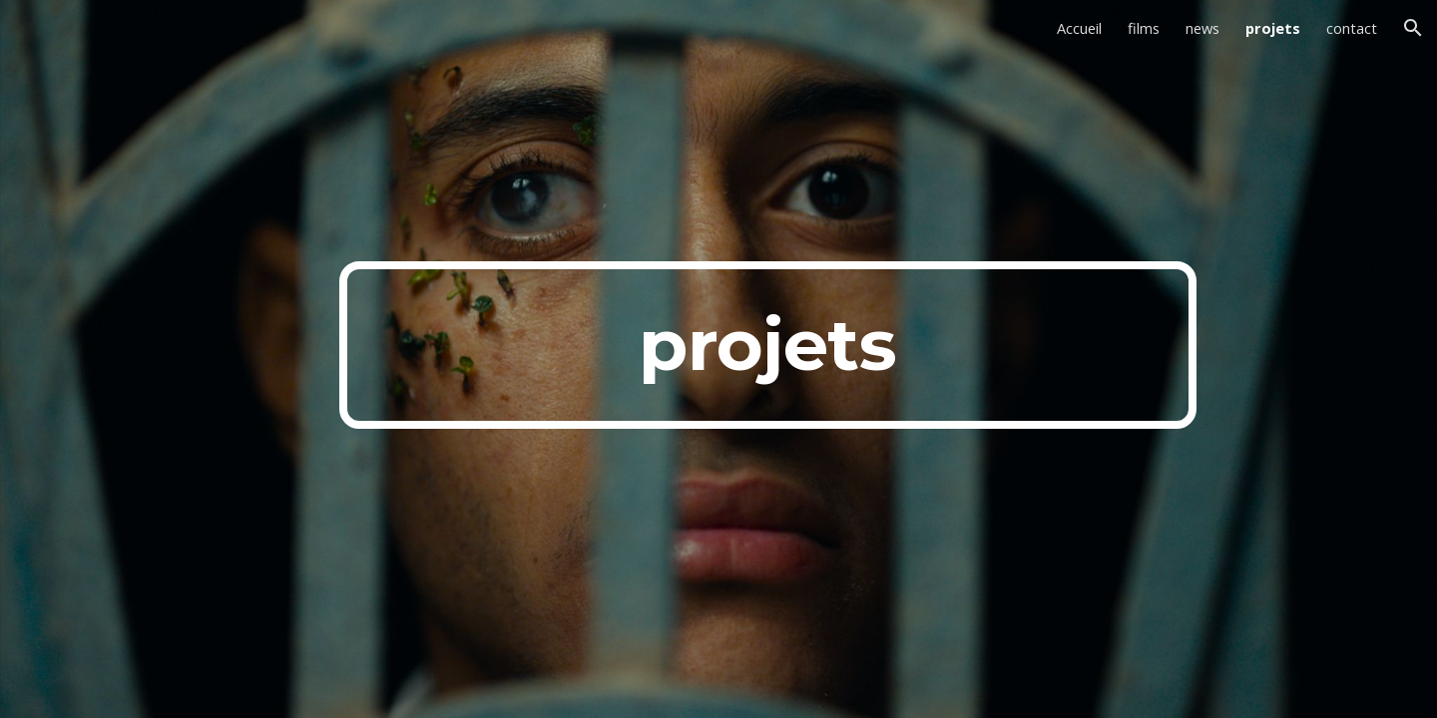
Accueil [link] (1079, 28)
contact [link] (1351, 28)
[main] (767, 345)
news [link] (1202, 28)
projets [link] (1272, 28)
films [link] (1144, 28)
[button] (1413, 28)
